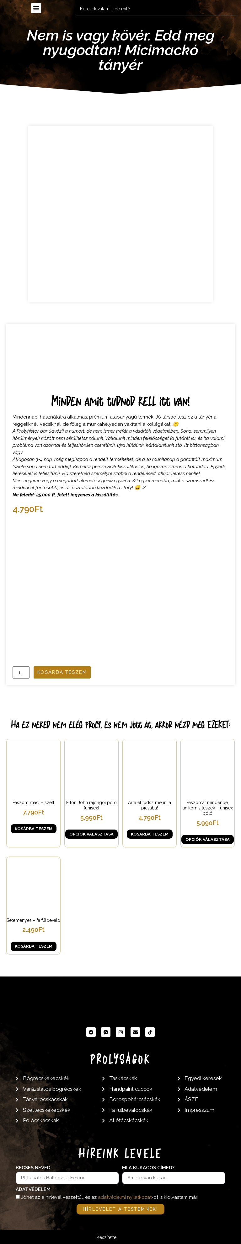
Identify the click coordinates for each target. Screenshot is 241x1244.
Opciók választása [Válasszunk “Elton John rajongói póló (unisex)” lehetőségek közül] (91, 834)
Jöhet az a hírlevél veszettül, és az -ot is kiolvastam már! (109, 1197)
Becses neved (33, 1168)
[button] (36, 8)
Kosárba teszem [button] (33, 828)
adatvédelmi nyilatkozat (125, 1197)
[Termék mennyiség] (21, 672)
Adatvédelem (33, 1189)
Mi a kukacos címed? (148, 1168)
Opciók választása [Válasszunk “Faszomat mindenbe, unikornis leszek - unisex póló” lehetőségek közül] (207, 839)
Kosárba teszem (62, 672)
